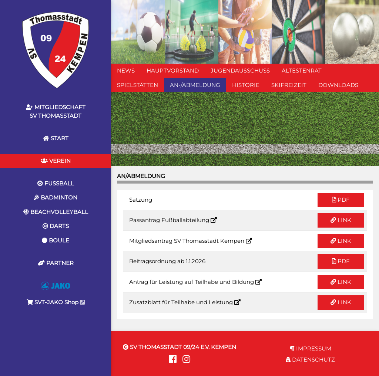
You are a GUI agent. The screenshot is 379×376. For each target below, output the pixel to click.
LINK (341, 220)
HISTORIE (245, 84)
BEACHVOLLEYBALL (55, 211)
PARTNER (56, 262)
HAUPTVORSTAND (173, 70)
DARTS (56, 225)
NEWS (126, 70)
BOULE (55, 240)
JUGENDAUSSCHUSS (240, 70)
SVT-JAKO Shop (56, 294)
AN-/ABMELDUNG (195, 84)
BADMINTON (55, 197)
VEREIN (56, 160)
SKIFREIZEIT (288, 84)
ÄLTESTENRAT (302, 70)
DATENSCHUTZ (310, 359)
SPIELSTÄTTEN (137, 84)
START (55, 138)
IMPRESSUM (310, 348)
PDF (341, 199)
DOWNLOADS (338, 84)
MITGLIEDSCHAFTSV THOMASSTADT (55, 111)
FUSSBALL (55, 183)
